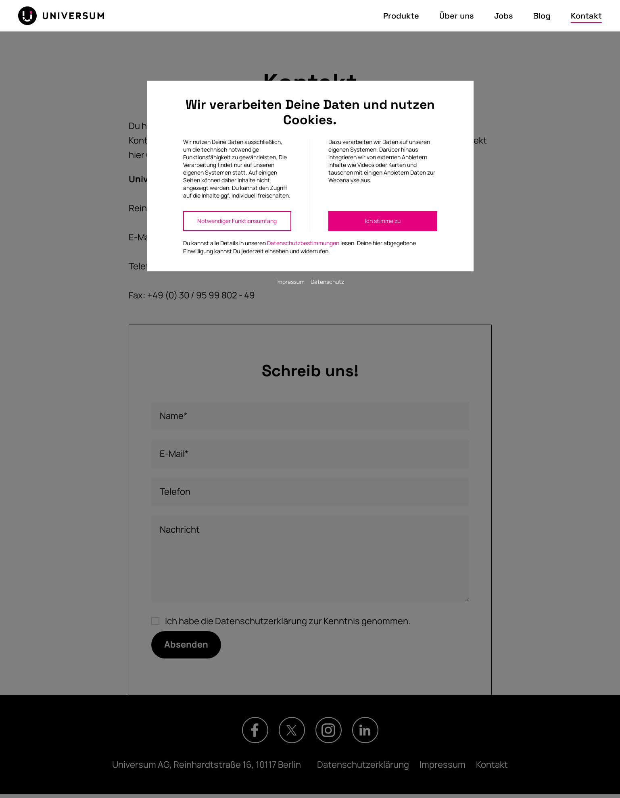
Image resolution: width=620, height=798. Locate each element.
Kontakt (586, 15)
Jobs (503, 15)
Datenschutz (327, 281)
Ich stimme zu (383, 221)
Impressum (290, 281)
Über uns (456, 15)
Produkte (401, 15)
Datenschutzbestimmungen (303, 243)
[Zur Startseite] (61, 15)
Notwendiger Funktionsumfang (237, 221)
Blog (542, 15)
